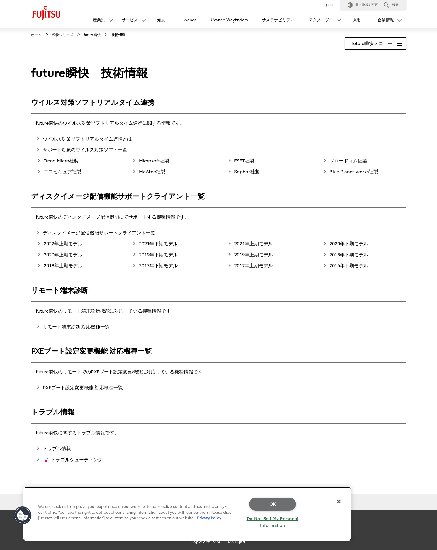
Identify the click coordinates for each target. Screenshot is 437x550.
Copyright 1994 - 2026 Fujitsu (218, 541)
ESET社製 (244, 161)
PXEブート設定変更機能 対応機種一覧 (83, 387)
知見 (161, 20)
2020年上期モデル (63, 255)
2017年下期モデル (158, 265)
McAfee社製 (152, 171)
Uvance (189, 20)
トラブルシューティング (74, 459)
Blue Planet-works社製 (353, 171)
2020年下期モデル (348, 243)
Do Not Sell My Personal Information (273, 522)
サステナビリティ (278, 20)
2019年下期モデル (158, 255)
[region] (187, 514)
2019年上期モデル (253, 255)
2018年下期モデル (348, 255)
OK (272, 504)
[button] (363, 5)
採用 (356, 20)
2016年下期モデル (348, 265)
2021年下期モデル (158, 243)
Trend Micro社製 (61, 161)
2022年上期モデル (63, 243)
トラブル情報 (57, 448)
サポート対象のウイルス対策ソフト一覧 (85, 150)
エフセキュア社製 (62, 171)
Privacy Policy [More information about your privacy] (209, 518)
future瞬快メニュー (378, 42)
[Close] (338, 501)
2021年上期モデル (253, 243)
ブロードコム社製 (348, 161)
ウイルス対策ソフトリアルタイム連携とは (87, 139)
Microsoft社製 (154, 161)
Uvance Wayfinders (229, 20)
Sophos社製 (247, 171)
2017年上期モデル (253, 265)
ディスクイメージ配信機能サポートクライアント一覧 (99, 233)
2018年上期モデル (63, 265)
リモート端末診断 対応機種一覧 (76, 327)
